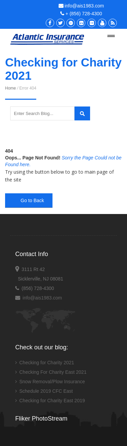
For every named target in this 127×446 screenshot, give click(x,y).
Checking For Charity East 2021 (52, 372)
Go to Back (28, 200)
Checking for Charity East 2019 (52, 400)
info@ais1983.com (81, 5)
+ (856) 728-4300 (81, 13)
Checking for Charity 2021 (46, 362)
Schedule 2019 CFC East (46, 391)
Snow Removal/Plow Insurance (52, 381)
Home (10, 88)
